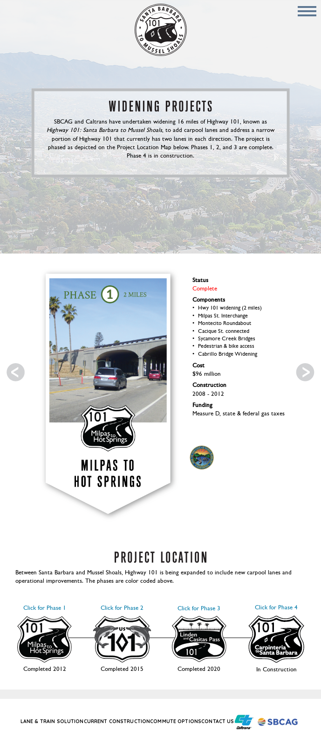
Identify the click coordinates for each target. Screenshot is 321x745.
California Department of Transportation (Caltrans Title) (244, 722)
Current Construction (117, 721)
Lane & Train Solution (52, 721)
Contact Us (217, 721)
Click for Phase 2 (122, 633)
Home (161, 30)
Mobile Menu (307, 11)
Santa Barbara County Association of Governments (279, 721)
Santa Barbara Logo (202, 457)
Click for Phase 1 (44, 633)
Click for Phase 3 (199, 634)
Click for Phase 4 (276, 634)
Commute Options (175, 721)
